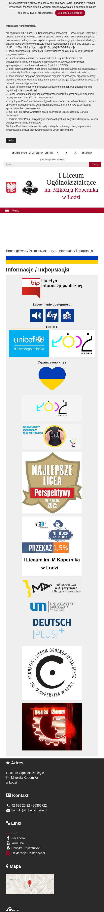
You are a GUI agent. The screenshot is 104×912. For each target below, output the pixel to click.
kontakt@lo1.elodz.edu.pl (26, 810)
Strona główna (19, 153)
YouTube (15, 843)
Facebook (15, 838)
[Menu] (52, 211)
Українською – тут (42, 251)
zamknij (11, 140)
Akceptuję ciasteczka (70, 12)
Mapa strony (36, 153)
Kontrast (87, 153)
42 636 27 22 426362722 (26, 805)
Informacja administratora (52, 160)
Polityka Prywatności (23, 848)
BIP (11, 833)
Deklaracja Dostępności (25, 853)
